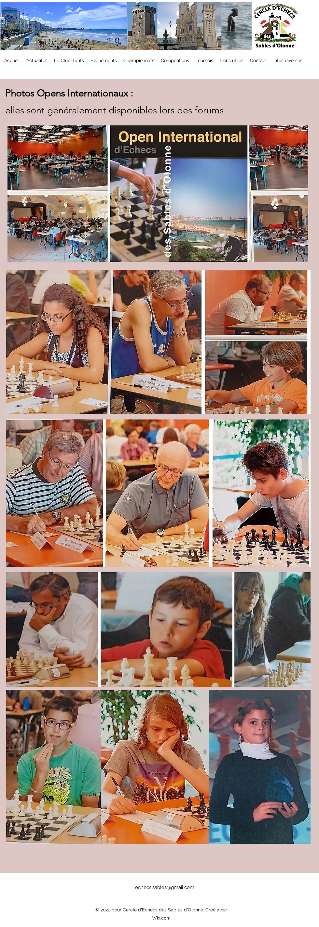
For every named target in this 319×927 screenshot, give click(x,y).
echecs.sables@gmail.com (164, 887)
